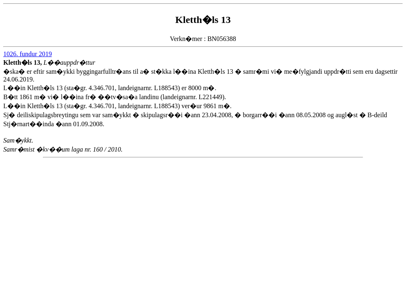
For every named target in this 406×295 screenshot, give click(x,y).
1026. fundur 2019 (27, 53)
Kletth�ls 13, (23, 62)
